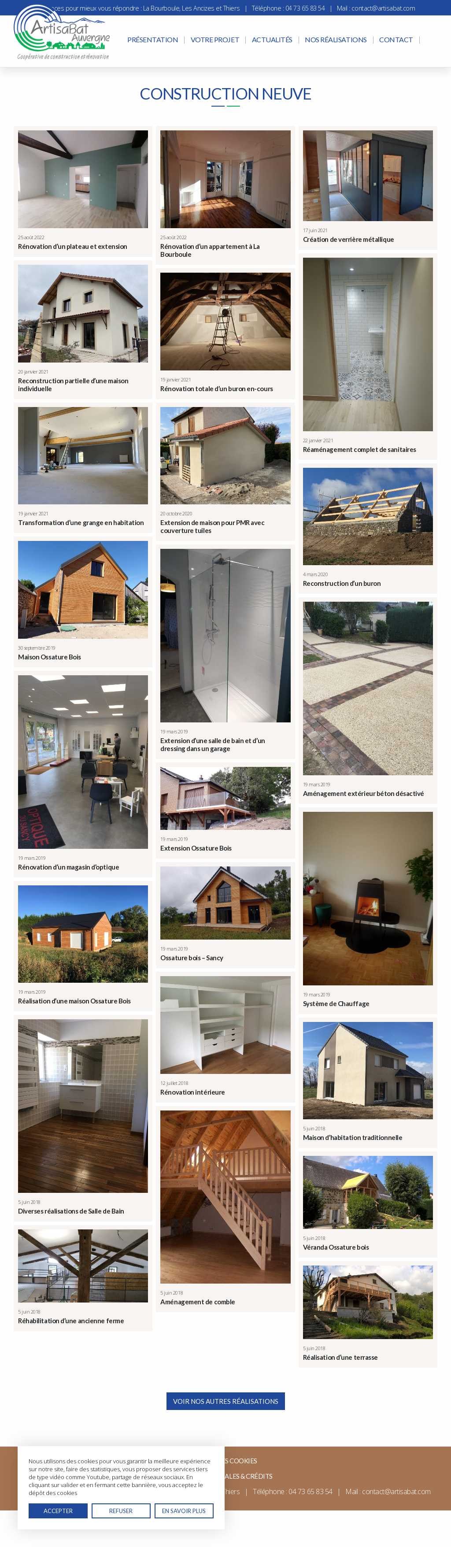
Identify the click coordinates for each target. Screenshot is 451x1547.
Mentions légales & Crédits (225, 1476)
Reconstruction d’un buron (342, 583)
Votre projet (215, 39)
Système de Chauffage (336, 1003)
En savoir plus (184, 1510)
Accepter (58, 1510)
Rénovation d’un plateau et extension (72, 246)
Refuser (121, 1510)
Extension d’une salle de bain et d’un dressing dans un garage (212, 744)
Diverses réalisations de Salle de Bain (71, 1211)
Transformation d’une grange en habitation (81, 522)
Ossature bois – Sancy (191, 958)
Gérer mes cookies (225, 1461)
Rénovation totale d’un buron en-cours (216, 388)
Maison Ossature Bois (49, 657)
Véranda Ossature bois (336, 1247)
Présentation (152, 39)
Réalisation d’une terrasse (340, 1357)
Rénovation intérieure (192, 1092)
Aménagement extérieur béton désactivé (363, 793)
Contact (396, 39)
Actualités (272, 39)
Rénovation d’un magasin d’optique (68, 867)
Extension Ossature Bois (196, 848)
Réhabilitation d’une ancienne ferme (71, 1321)
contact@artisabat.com (383, 8)
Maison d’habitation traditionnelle (353, 1137)
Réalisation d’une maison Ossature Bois (74, 1001)
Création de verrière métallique (348, 239)
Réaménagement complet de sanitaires (359, 449)
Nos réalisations (335, 39)
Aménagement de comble (197, 1302)
